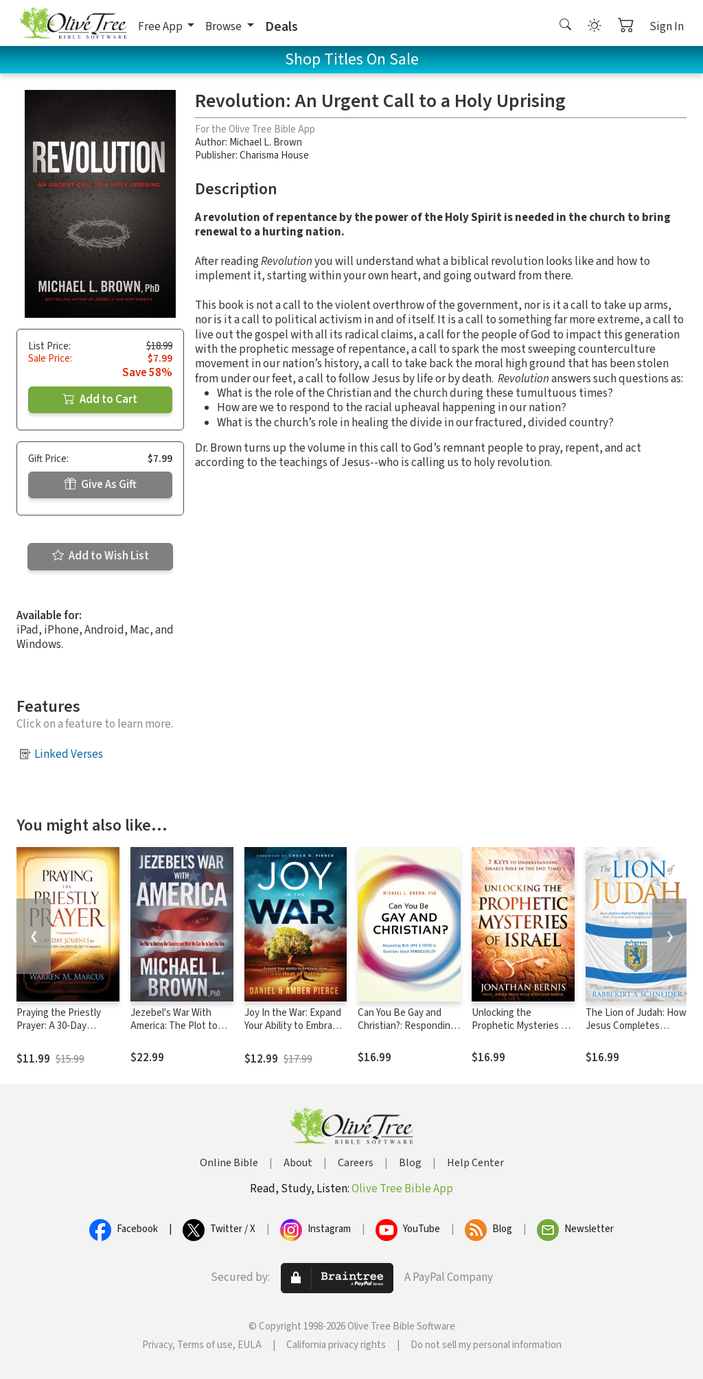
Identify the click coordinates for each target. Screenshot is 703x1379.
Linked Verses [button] (68, 754)
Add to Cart (100, 399)
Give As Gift (101, 484)
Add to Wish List (100, 556)
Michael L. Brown (265, 142)
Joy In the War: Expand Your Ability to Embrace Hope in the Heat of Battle (293, 1032)
